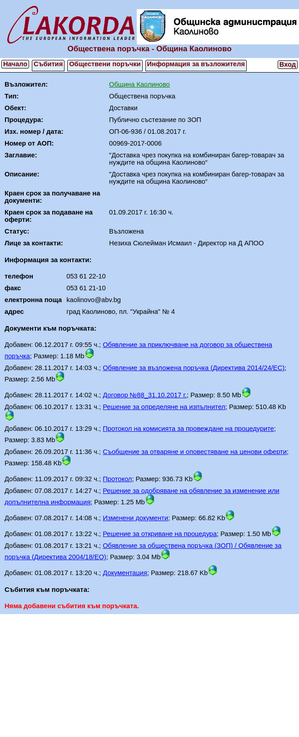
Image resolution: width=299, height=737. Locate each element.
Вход (287, 64)
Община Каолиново (139, 84)
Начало (15, 64)
